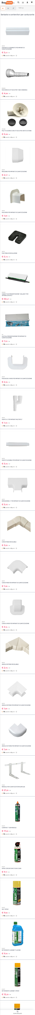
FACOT (3, 826)
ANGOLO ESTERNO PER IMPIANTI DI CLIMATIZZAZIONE (16, 746)
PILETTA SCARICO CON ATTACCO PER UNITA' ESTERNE (17, 131)
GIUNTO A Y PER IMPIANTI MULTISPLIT (12, 419)
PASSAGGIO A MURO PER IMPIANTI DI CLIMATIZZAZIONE (17, 378)
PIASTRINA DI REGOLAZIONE (9, 253)
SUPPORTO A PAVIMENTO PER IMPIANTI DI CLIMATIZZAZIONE (13, 48)
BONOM (3, 88)
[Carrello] (32, 3)
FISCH (3, 785)
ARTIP (3, 46)
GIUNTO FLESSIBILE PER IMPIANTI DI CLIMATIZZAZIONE (17, 460)
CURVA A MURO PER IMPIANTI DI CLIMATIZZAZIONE (15, 623)
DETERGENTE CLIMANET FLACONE (11, 950)
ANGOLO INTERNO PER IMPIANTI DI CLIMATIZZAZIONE (16, 705)
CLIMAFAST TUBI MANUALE (9, 827)
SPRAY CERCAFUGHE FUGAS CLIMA (11, 868)
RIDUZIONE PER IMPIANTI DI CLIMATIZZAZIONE (14, 171)
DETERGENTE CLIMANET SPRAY (10, 991)
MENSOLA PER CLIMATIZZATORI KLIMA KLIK (13, 787)
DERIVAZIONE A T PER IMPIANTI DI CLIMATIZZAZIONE (16, 501)
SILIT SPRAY (5, 909)
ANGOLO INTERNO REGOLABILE (10, 664)
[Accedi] (27, 3)
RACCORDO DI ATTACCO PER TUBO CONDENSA (14, 90)
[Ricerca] (18, 3)
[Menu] (23, 3)
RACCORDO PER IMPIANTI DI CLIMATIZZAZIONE (14, 212)
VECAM (3, 129)
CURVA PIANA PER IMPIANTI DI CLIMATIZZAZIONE (15, 582)
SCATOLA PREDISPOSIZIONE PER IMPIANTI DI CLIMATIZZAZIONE (14, 337)
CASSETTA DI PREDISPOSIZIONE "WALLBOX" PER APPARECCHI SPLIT (15, 294)
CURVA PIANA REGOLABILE (9, 542)
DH (2, 334)
